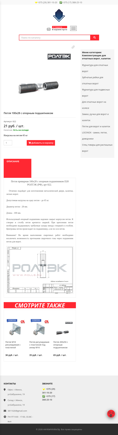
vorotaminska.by (51, 429)
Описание (13, 161)
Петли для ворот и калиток (96, 126)
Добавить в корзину (40, 142)
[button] (73, 47)
